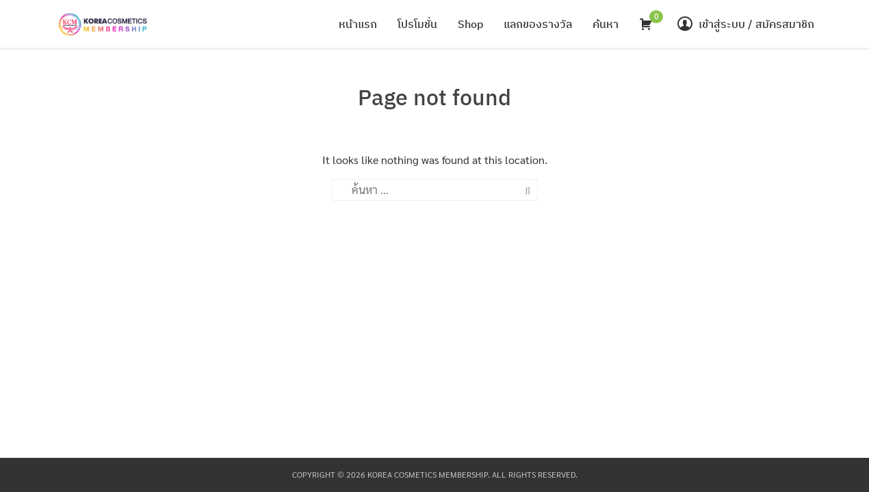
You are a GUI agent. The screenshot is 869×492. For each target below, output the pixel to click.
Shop (470, 24)
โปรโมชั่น (417, 24)
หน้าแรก (358, 24)
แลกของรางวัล (538, 24)
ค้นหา (606, 24)
